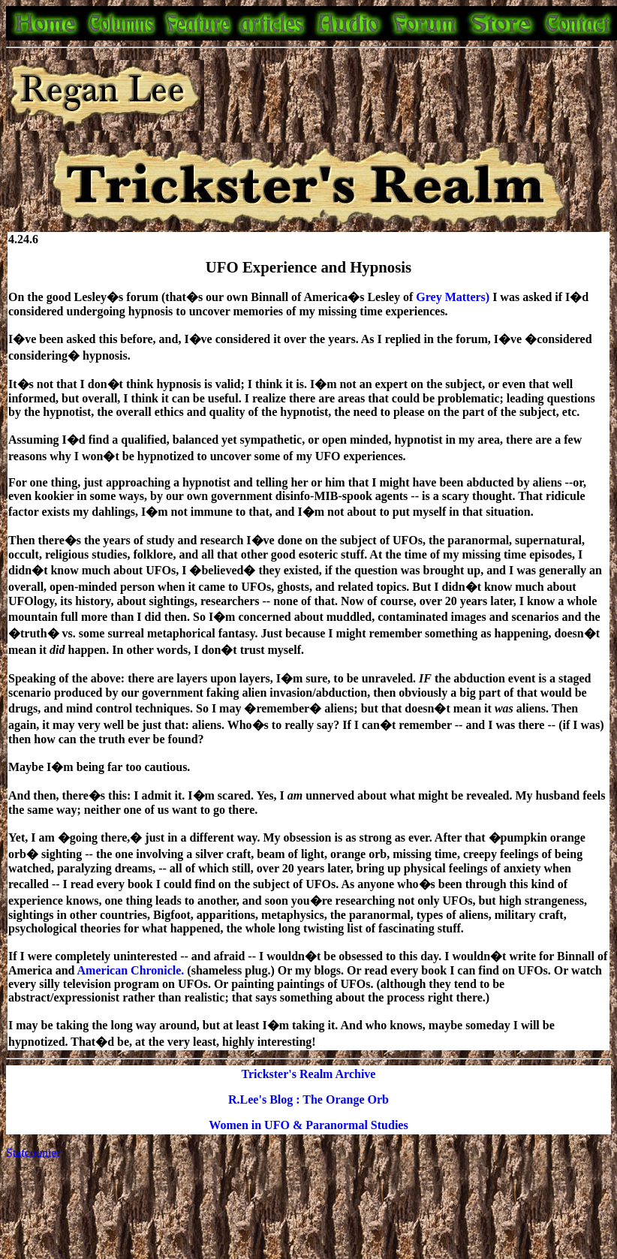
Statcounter (33, 1152)
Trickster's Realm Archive (309, 1074)
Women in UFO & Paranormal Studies (308, 1125)
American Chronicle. (132, 970)
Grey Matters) (454, 297)
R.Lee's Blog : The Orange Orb (308, 1099)
